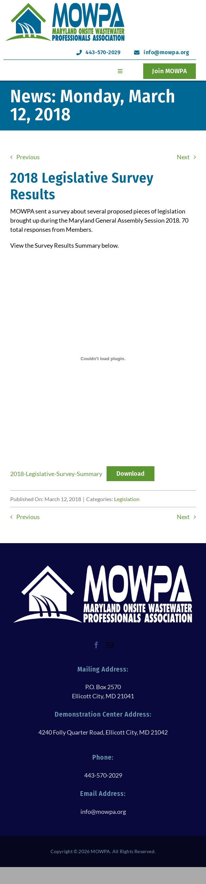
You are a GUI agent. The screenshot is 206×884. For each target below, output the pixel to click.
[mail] (110, 645)
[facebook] (96, 645)
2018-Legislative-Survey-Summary (56, 473)
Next (183, 157)
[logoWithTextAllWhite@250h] (103, 566)
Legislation (126, 499)
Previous (28, 157)
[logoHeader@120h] (65, 4)
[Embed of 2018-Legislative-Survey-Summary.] (103, 358)
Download (130, 473)
